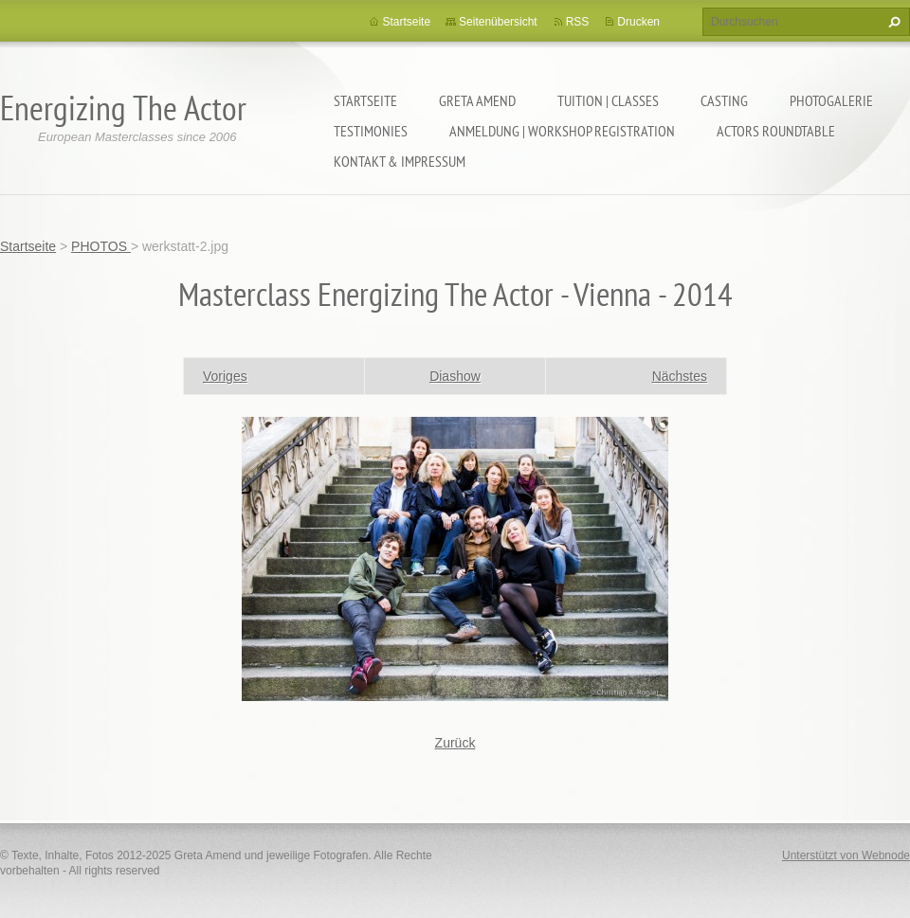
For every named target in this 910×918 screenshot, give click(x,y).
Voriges (225, 376)
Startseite (365, 100)
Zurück (455, 742)
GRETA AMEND (477, 100)
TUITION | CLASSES (608, 100)
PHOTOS (101, 246)
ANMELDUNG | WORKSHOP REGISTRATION (562, 130)
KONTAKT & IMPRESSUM (399, 161)
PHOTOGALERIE (831, 100)
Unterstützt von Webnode (846, 855)
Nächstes (679, 376)
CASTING (724, 100)
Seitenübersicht (498, 21)
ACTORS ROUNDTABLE (776, 130)
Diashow (455, 376)
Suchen (892, 22)
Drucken (638, 21)
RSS (578, 21)
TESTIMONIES (371, 130)
